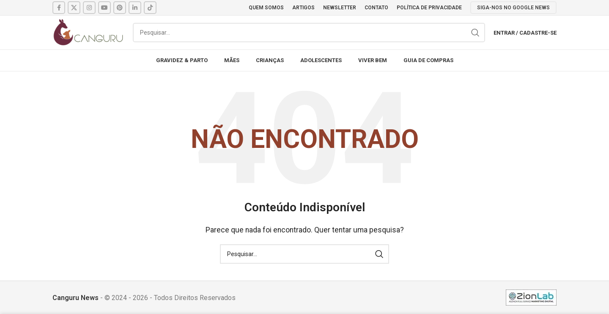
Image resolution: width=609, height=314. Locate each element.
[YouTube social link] (104, 7)
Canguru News (75, 298)
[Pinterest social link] (119, 7)
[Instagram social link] (89, 7)
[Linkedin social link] (135, 7)
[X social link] (74, 7)
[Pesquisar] (309, 32)
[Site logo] (88, 32)
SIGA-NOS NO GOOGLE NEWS (513, 8)
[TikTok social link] (150, 7)
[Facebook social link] (58, 7)
